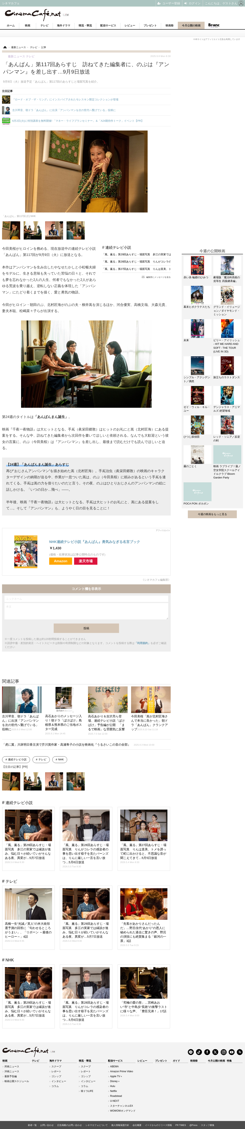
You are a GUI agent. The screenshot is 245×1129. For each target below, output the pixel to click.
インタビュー (58, 1081)
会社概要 (137, 1125)
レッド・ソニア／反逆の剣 (226, 438)
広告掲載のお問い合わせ (69, 1125)
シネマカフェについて (96, 1125)
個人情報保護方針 (120, 1125)
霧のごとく (190, 466)
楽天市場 (86, 561)
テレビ (44, 25)
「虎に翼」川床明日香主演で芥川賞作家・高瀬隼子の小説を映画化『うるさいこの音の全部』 (78, 744)
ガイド (176, 1060)
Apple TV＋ (116, 1076)
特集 (229, 1060)
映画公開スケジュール (16, 1081)
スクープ (56, 1066)
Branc (214, 25)
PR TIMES (180, 1125)
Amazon (60, 561)
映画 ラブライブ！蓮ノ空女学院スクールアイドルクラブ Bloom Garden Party (227, 472)
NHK (61, 759)
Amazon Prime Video (121, 1071)
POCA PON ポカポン (196, 503)
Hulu (112, 1086)
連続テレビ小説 (118, 247)
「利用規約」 (142, 643)
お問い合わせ (47, 1125)
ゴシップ (56, 1076)
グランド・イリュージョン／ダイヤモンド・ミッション (226, 310)
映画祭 (170, 25)
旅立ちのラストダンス (226, 377)
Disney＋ (115, 1081)
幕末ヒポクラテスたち (197, 306)
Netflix (113, 1091)
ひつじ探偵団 (191, 436)
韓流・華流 (85, 25)
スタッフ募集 (207, 1125)
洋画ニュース (11, 1071)
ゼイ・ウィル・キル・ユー (197, 408)
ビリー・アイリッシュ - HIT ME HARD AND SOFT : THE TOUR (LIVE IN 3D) (226, 346)
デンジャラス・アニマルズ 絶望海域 (226, 408)
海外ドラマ (63, 25)
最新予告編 (10, 1076)
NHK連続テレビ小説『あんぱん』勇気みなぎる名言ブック (94, 542)
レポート (56, 1071)
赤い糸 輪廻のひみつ (196, 277)
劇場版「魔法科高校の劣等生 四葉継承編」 (226, 279)
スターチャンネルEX (121, 1105)
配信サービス (108, 25)
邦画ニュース (11, 1066)
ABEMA (114, 1066)
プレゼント (150, 25)
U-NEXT (114, 1100)
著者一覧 (32, 1125)
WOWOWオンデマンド (123, 1110)
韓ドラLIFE (87, 1091)
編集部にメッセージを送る (158, 277)
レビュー (130, 25)
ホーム (11, 25)
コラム (55, 1086)
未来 (186, 340)
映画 (27, 25)
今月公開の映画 (191, 25)
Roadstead (116, 1096)
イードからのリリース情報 (158, 1125)
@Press (193, 1125)
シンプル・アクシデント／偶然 (197, 379)
